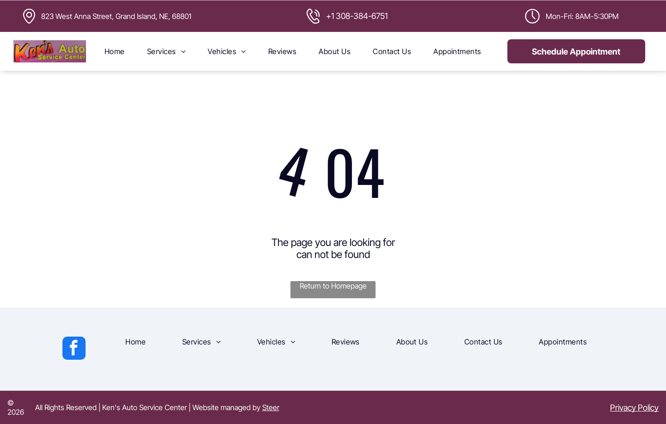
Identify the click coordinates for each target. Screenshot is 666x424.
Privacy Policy (634, 407)
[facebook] (74, 349)
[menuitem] (115, 51)
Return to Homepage (333, 285)
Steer (270, 407)
